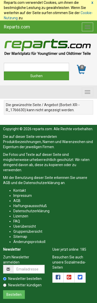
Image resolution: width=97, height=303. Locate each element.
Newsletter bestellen (22, 279)
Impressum (22, 196)
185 (83, 249)
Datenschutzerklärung (42, 183)
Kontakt (19, 190)
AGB (6, 183)
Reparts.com (17, 26)
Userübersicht (24, 226)
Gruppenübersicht (27, 231)
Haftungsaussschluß (30, 206)
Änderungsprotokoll (29, 242)
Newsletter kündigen (22, 285)
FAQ (16, 221)
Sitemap (20, 237)
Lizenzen (20, 216)
